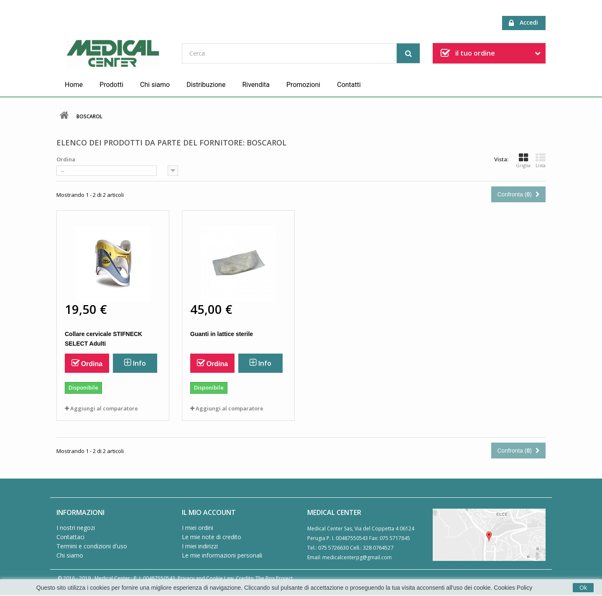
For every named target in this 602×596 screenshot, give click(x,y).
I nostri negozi (75, 528)
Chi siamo (155, 85)
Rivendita (256, 85)
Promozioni (303, 85)
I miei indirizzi (200, 546)
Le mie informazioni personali (222, 555)
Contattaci (70, 537)
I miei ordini (197, 528)
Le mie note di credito (211, 537)
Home (74, 85)
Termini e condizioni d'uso (91, 546)
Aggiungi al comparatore (104, 408)
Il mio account (209, 512)
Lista (541, 160)
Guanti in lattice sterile (221, 334)
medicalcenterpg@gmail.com (357, 557)
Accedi (523, 22)
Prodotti (111, 85)
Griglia (523, 160)
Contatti (349, 85)
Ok (583, 587)
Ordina (65, 159)
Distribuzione (205, 85)
